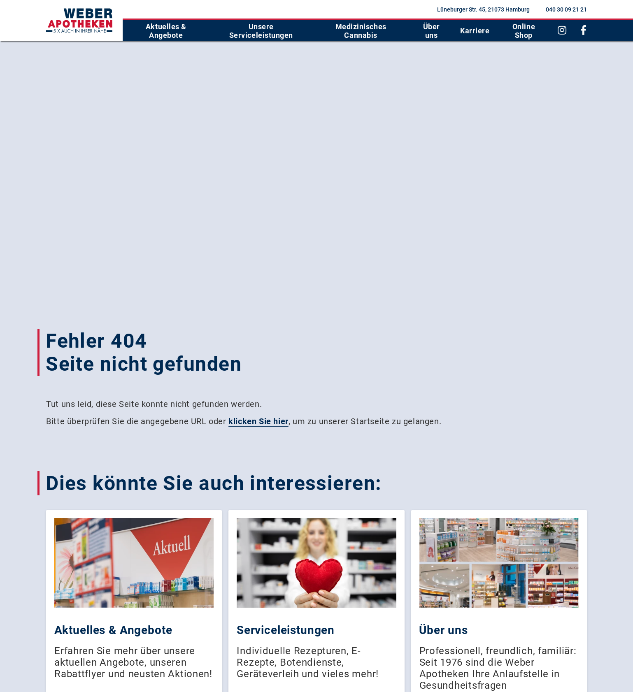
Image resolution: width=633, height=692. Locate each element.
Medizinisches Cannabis (360, 30)
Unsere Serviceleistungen (261, 30)
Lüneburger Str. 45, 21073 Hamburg (483, 9)
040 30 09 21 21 (566, 9)
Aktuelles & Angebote (166, 30)
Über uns (431, 30)
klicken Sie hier (258, 421)
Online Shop (523, 30)
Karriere (474, 30)
